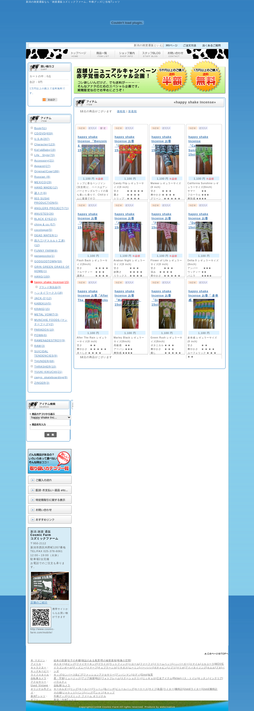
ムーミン (134, 667)
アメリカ (36, 664)
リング (74, 689)
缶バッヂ (109, 689)
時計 (98, 678)
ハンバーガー (181, 664)
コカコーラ (207, 664)
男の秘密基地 (108, 660)
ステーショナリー (131, 678)
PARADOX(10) (44, 329)
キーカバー (85, 689)
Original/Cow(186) (47, 171)
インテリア (215, 678)
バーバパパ (146, 667)
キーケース (141, 689)
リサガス (122, 667)
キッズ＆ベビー (40, 671)
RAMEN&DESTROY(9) (49, 340)
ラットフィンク (119, 664)
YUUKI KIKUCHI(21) (48, 371)
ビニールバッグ (125, 689)
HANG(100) (42, 276)
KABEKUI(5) (42, 303)
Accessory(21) (44, 160)
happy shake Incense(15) (51, 282)
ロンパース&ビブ (72, 674)
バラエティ (60, 682)
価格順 (121, 111)
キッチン (203, 678)
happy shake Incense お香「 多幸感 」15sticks (203, 296)
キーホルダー (62, 689)
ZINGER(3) (42, 382)
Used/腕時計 (210, 689)
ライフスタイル (40, 674)
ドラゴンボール (63, 667)
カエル (211, 667)
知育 (150, 674)
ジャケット (68, 692)
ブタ (218, 667)
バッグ (89, 692)
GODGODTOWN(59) (48, 261)
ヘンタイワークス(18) (48, 292)
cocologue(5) (43, 229)
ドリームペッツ (163, 664)
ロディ (136, 674)
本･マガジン (38, 660)
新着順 (132, 111)
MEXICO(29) (43, 182)
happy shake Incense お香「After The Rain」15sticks (93, 296)
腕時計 (179, 689)
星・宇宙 (59, 678)
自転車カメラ (38, 678)
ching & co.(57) (44, 224)
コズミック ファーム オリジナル (87, 696)
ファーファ (146, 664)
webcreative (167, 707)
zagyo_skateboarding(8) (51, 377)
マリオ (180, 667)
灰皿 (160, 689)
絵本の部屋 (60, 660)
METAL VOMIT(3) (46, 314)
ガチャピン (160, 667)
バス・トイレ (189, 678)
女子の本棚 (74, 660)
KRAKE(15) (42, 309)
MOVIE (219, 664)
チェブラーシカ (107, 667)
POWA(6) (40, 335)
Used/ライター (192, 689)
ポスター (59, 664)
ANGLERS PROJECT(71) (51, 208)
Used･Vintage (39, 685)
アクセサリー (38, 682)
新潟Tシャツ (38, 696)
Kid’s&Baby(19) (45, 149)
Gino (144, 674)
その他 (58, 692)
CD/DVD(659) (43, 133)
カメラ (66, 685)
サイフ (153, 689)
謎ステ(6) (40, 193)
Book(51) (40, 128)
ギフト (35, 699)
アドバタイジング (195, 667)
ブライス (103, 664)
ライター (169, 689)
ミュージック (73, 678)
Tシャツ (98, 692)
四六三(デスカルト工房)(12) (49, 243)
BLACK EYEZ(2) (45, 218)
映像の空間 (123, 660)
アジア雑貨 (88, 678)
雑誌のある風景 (91, 660)
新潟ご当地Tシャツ (65, 699)
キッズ (58, 674)
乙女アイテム (164, 678)
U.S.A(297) (42, 138)
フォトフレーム (111, 678)
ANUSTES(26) (44, 213)
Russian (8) (42, 176)
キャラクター (38, 667)
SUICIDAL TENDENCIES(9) (45, 353)
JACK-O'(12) (43, 298)
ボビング (70, 664)
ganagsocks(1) (44, 255)
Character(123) (44, 144)
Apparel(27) (42, 166)
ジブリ (172, 667)
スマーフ (92, 667)
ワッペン (98, 689)
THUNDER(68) (44, 361)
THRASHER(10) (45, 366)
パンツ (80, 692)
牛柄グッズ (60, 696)
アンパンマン (123, 674)
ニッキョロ (149, 678)
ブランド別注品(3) (50, 287)
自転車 (58, 685)
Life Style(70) (44, 155)
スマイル (195, 664)
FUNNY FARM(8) (46, 250)
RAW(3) (39, 345)
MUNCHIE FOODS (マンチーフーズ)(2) (50, 322)
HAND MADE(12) (46, 187)
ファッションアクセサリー (99, 674)
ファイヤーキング (86, 664)
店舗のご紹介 (39, 602)
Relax (176, 678)
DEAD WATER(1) (46, 235)
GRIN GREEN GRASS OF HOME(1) (52, 269)
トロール (134, 664)
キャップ (109, 692)
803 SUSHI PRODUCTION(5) (46, 200)
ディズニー (79, 667)
